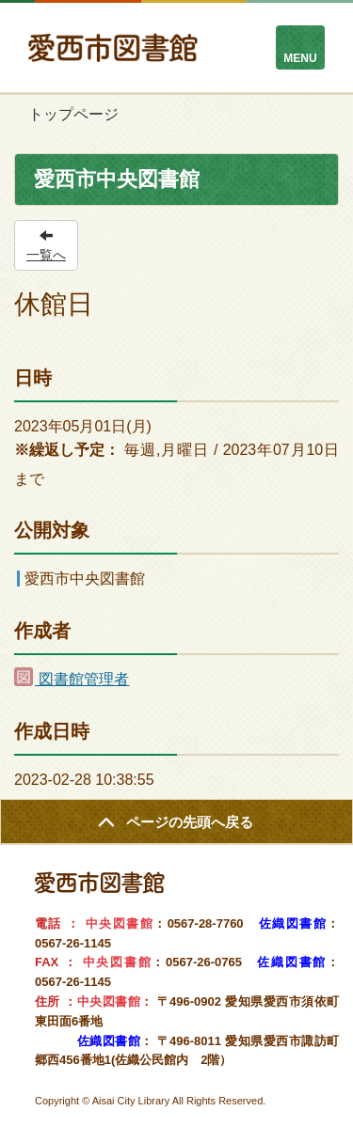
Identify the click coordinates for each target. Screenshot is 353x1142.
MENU (299, 58)
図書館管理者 (71, 679)
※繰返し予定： (67, 450)
